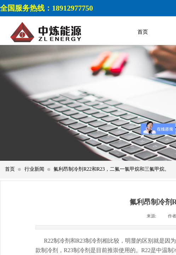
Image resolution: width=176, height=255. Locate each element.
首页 (10, 169)
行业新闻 (34, 169)
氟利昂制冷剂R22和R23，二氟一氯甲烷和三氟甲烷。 (111, 169)
